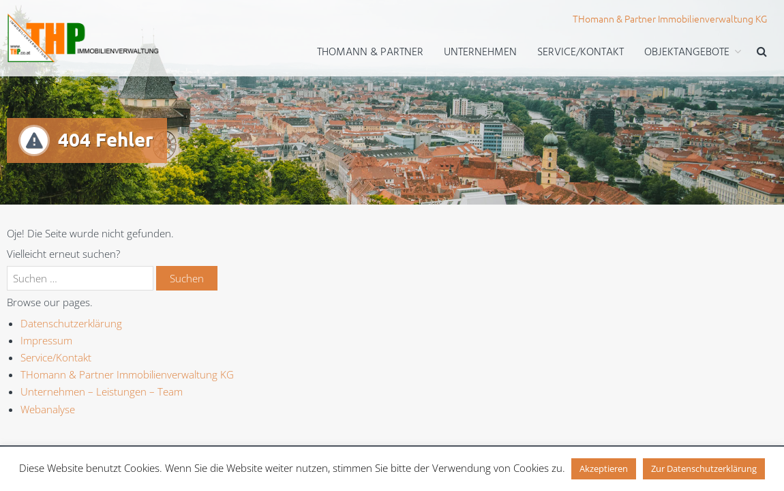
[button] (762, 53)
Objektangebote (686, 52)
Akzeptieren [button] (603, 468)
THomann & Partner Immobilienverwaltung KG (127, 374)
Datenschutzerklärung (71, 323)
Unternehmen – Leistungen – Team (101, 391)
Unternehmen (480, 52)
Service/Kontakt (580, 52)
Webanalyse (47, 409)
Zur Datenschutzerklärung (704, 468)
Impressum (46, 340)
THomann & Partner (370, 52)
